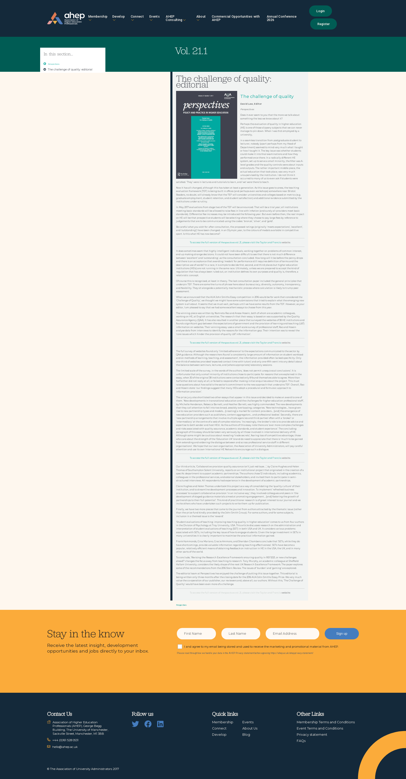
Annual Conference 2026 (282, 18)
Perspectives (54, 64)
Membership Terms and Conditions (326, 722)
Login (320, 11)
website (285, 242)
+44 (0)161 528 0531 (65, 740)
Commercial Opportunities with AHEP (236, 18)
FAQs (301, 741)
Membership (98, 18)
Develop (118, 18)
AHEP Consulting (176, 18)
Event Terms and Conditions (320, 728)
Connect (137, 18)
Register (323, 24)
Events (154, 18)
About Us (249, 728)
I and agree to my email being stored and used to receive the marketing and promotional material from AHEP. (261, 646)
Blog (246, 735)
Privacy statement (312, 735)
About (201, 18)
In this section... (58, 53)
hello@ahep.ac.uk (65, 747)
